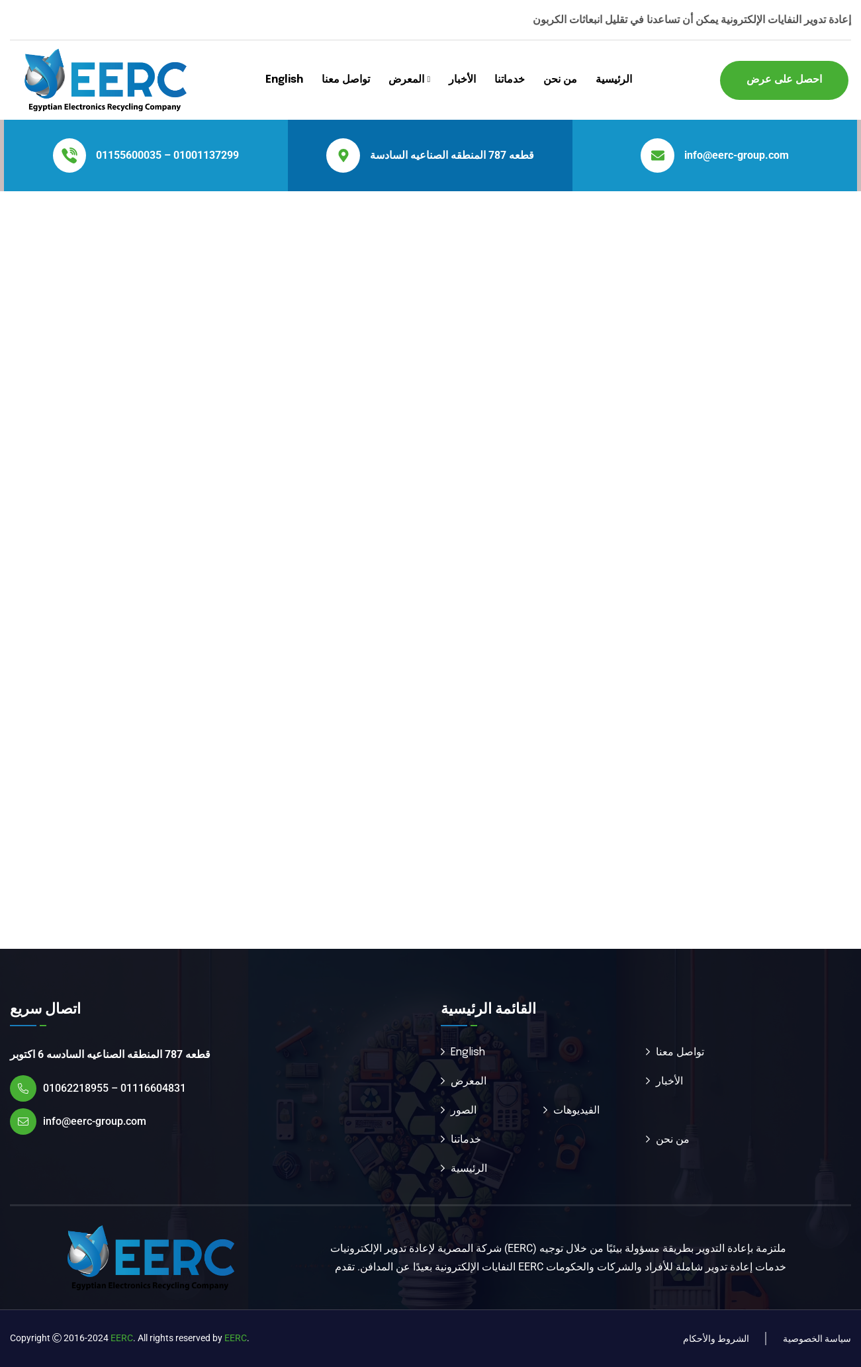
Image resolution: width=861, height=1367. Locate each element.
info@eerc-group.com (736, 155)
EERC (122, 1338)
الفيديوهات (576, 1110)
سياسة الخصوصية (817, 1338)
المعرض (406, 79)
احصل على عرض (784, 79)
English (284, 79)
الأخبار (462, 79)
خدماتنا (509, 79)
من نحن (560, 79)
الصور (463, 1110)
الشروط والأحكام (716, 1338)
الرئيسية (614, 79)
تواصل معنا (346, 79)
